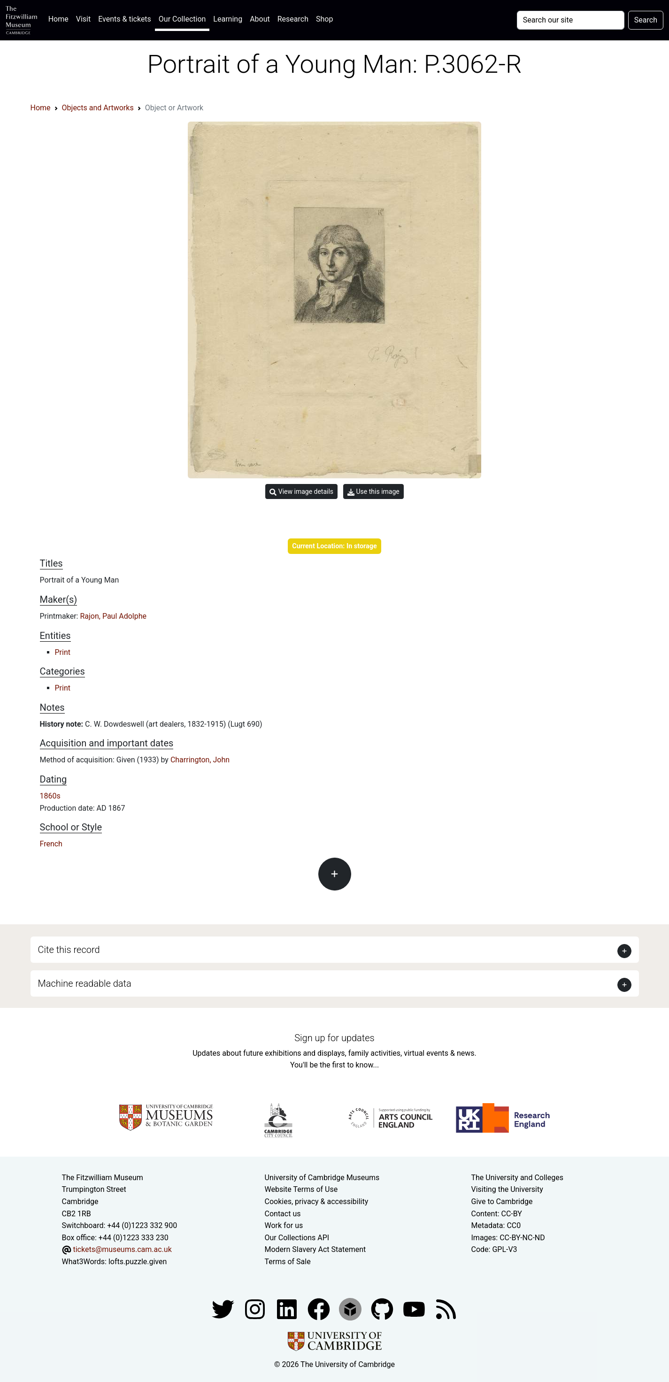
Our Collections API (297, 1237)
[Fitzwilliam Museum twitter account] (224, 1308)
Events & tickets (124, 19)
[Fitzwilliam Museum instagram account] (256, 1308)
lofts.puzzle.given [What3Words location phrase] (137, 1261)
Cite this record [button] (69, 949)
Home (60, 18)
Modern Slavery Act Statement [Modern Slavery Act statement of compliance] (315, 1249)
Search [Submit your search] (645, 19)
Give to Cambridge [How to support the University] (502, 1201)
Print (62, 652)
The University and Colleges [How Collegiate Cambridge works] (517, 1177)
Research (292, 19)
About (260, 19)
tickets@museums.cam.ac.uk (122, 1249)
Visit (83, 19)
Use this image (373, 492)
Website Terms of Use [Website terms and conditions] (301, 1189)
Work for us (284, 1225)
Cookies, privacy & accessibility (317, 1201)
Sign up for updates (334, 1038)
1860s (50, 795)
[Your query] (570, 20)
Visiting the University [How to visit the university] (507, 1189)
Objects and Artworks (98, 107)
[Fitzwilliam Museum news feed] (446, 1308)
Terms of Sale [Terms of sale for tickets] (288, 1261)
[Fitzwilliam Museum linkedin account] (320, 1308)
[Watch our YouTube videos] (415, 1308)
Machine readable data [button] (84, 983)
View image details (301, 492)
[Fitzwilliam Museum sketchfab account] (351, 1308)
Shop (324, 19)
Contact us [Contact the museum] (283, 1213)
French (51, 843)
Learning (227, 19)
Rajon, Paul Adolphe (113, 616)
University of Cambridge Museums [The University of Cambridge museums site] (322, 1177)
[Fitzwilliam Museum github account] (383, 1308)
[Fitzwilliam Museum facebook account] (288, 1308)
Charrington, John (200, 759)
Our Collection (182, 19)
